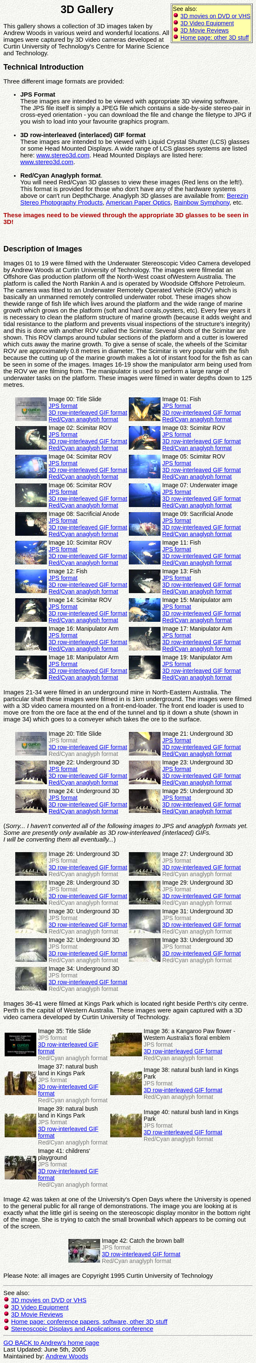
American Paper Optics (138, 202)
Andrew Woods (67, 1356)
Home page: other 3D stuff (214, 37)
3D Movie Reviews (204, 30)
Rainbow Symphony (201, 202)
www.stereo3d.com (63, 155)
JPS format (63, 405)
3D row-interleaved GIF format (88, 412)
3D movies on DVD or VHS (215, 16)
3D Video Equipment (207, 23)
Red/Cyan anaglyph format (83, 419)
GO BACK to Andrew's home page (51, 1342)
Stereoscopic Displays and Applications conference (82, 1328)
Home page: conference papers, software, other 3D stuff (89, 1321)
